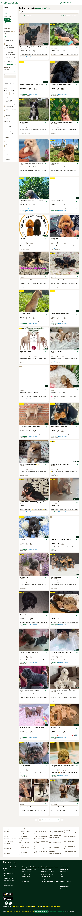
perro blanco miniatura (24, 831)
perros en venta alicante (55, 835)
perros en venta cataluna (55, 829)
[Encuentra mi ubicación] (14, 71)
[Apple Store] (8, 898)
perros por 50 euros (24, 845)
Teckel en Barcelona (46, 869)
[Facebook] (6, 903)
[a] (13, 93)
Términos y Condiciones (12, 911)
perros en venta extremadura (53, 850)
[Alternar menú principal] (1, 2)
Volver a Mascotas (8, 10)
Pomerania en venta (8, 878)
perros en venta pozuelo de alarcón (71, 833)
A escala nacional (42, 8)
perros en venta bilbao (69, 839)
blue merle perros (23, 833)
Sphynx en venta (26, 874)
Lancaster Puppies (56, 906)
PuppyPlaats (29, 906)
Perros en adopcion (46, 884)
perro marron (7, 833)
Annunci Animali (46, 906)
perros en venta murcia (55, 845)
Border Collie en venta (8, 880)
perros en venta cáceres (70, 848)
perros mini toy (7, 831)
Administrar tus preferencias (57, 911)
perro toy (6, 836)
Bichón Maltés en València (47, 874)
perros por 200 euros (24, 847)
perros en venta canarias (40, 831)
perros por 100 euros (24, 849)
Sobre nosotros (64, 869)
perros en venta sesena (70, 851)
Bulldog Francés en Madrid (47, 871)
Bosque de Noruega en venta (29, 869)
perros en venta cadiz (69, 846)
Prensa (62, 876)
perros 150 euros (23, 852)
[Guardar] (46, 47)
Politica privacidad (64, 871)
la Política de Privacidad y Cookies (27, 911)
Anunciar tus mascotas (65, 881)
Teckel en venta (7, 883)
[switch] (13, 31)
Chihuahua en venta (8, 871)
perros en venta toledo (54, 840)
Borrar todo (12, 7)
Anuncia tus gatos (64, 886)
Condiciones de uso (65, 879)
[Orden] (69, 15)
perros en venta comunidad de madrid (41, 842)
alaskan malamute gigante (10, 838)
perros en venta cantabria (40, 833)
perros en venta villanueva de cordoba (70, 829)
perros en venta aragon (24, 854)
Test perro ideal (64, 888)
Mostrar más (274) (11, 64)
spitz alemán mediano (24, 829)
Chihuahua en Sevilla (46, 876)
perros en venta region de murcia (40, 852)
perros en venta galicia (54, 847)
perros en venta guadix (70, 836)
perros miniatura (8, 851)
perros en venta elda (69, 841)
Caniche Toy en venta (8, 885)
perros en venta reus (69, 843)
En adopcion (8, 22)
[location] (10, 71)
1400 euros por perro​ (24, 842)
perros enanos (7, 848)
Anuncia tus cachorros (65, 884)
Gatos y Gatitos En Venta (30, 867)
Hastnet (22, 906)
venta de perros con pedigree (24, 839)
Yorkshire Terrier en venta (9, 875)
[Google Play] (8, 894)
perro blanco (7, 846)
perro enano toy (23, 836)
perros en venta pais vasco (40, 848)
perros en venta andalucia (40, 836)
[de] (7, 93)
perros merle (7, 853)
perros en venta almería (55, 842)
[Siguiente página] (62, 819)
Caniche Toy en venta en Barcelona (50, 881)
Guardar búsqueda (25, 15)
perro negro (7, 829)
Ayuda (61, 874)
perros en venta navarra (40, 829)
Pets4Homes (16, 906)
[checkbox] (4, 40)
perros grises (7, 843)
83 (58, 819)
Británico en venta (26, 871)
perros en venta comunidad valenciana (56, 832)
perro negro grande (8, 841)
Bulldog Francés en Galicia (47, 879)
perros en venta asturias (40, 838)
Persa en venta (25, 881)
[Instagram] (10, 903)
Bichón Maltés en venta (8, 873)
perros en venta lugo (54, 837)
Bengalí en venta (26, 876)
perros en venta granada (55, 853)
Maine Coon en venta (27, 879)
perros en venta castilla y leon (40, 845)
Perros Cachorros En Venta (10, 867)
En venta (7, 19)
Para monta (8, 26)
